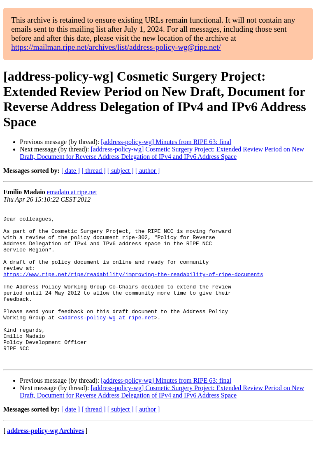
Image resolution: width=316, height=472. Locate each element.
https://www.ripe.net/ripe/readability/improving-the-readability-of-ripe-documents (133, 287)
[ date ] (70, 170)
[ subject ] (120, 170)
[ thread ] (93, 170)
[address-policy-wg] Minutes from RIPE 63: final (166, 141)
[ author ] (147, 170)
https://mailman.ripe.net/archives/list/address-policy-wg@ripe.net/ (116, 47)
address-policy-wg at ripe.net (107, 339)
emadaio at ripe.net (72, 191)
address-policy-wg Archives (45, 461)
